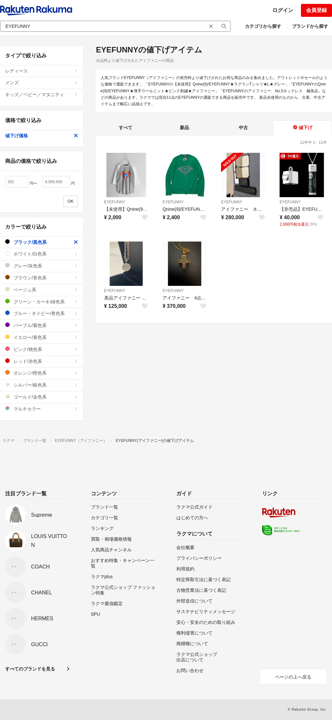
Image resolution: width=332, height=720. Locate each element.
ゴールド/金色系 (41, 396)
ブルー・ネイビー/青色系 (41, 313)
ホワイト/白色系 (41, 253)
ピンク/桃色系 (41, 349)
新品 (184, 127)
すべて (125, 127)
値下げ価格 (41, 135)
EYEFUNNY (114, 202)
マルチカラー (41, 408)
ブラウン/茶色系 (41, 277)
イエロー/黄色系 (41, 337)
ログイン (282, 10)
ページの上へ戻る (293, 677)
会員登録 (316, 10)
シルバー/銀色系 (41, 385)
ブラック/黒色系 (41, 242)
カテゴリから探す (263, 26)
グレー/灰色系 (41, 265)
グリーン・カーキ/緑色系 (41, 301)
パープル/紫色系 (41, 325)
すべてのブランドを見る (30, 668)
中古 (243, 127)
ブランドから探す (310, 26)
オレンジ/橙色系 (41, 373)
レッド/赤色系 (41, 361)
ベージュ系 (41, 289)
